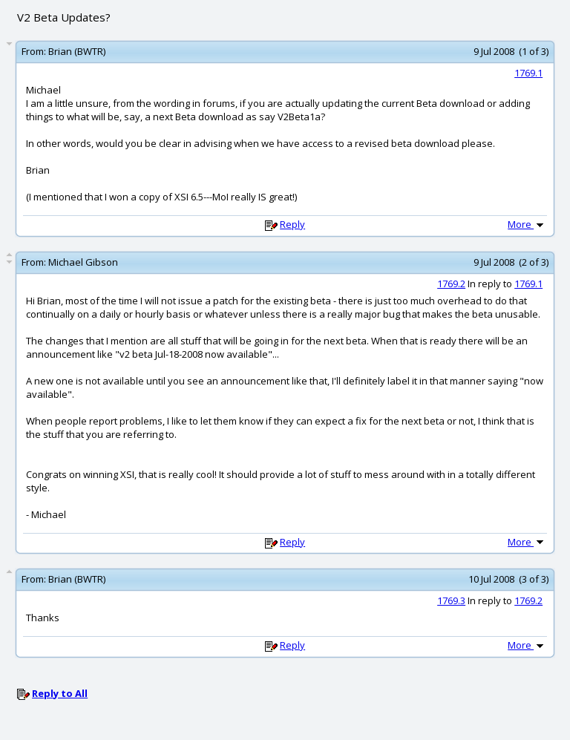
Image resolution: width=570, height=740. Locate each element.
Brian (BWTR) (76, 51)
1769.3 (451, 600)
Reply (292, 224)
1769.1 (528, 72)
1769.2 (451, 283)
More (527, 224)
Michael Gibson (83, 262)
